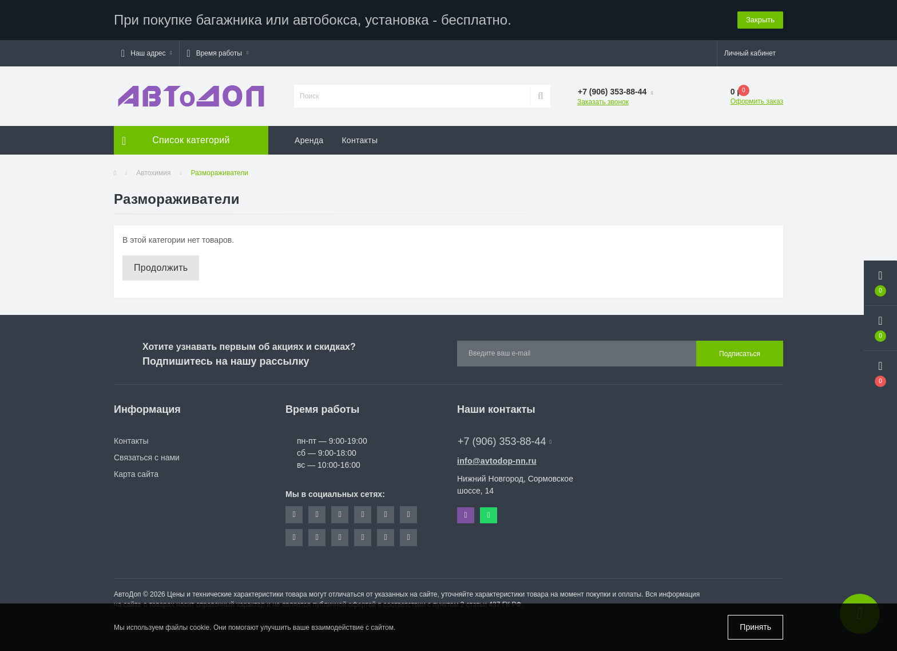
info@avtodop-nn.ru (497, 460)
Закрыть (760, 19)
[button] (146, 53)
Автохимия (153, 173)
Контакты (360, 140)
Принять (755, 627)
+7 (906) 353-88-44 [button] (504, 441)
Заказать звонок (603, 102)
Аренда (309, 140)
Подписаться (739, 354)
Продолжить (161, 268)
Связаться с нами (147, 457)
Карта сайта (136, 474)
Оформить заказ (757, 101)
